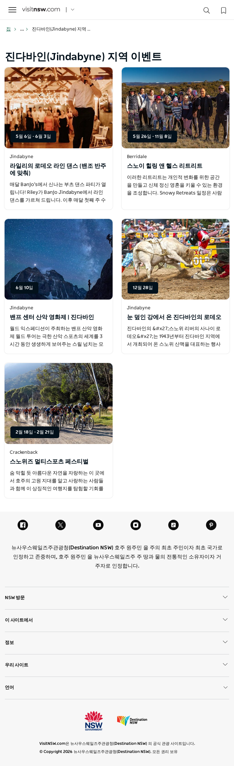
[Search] (207, 12)
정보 (117, 643)
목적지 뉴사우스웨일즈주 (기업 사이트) (132, 721)
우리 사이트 (117, 665)
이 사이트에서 (117, 620)
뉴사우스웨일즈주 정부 (100, 721)
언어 (117, 687)
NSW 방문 (117, 598)
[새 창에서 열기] (59, 107)
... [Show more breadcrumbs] (24, 29)
